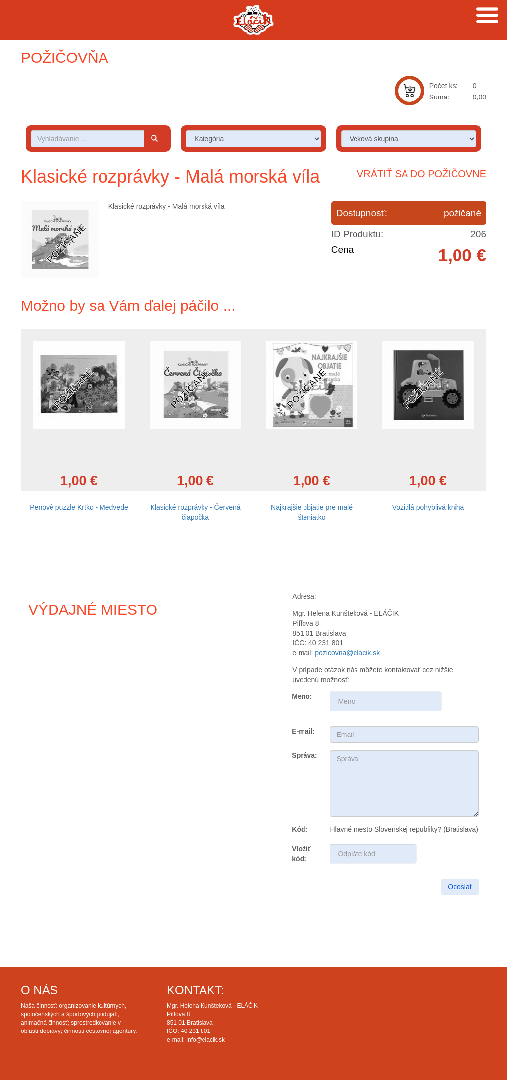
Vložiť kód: (301, 854)
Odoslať (460, 887)
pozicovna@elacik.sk (347, 653)
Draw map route (117, 709)
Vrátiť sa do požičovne (421, 173)
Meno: (302, 696)
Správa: (304, 755)
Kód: (299, 829)
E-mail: (303, 731)
